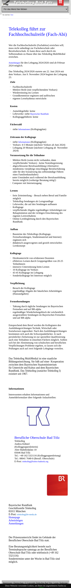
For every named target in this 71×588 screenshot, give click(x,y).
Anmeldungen (15, 63)
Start (12, 15)
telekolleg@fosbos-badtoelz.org (35, 461)
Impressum (7, 583)
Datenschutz (19, 583)
